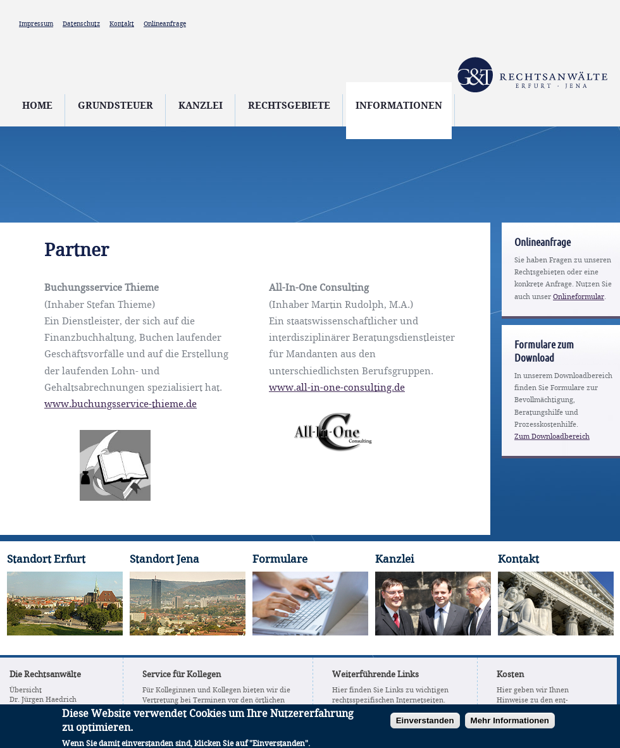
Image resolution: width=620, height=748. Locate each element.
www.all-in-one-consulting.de (337, 388)
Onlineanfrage (165, 24)
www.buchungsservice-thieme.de (120, 405)
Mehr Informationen (510, 723)
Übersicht (25, 690)
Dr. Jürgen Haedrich (43, 700)
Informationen (399, 106)
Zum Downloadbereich (552, 437)
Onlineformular (578, 297)
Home (37, 106)
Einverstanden (425, 723)
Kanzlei (200, 106)
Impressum (36, 24)
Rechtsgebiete (289, 106)
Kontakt (121, 24)
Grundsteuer (115, 106)
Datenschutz (81, 24)
